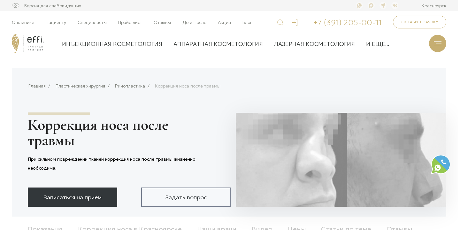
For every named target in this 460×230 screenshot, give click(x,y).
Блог (247, 22)
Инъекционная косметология (112, 43)
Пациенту (56, 22)
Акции (224, 22)
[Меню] (437, 43)
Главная (37, 85)
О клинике (23, 22)
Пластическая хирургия (80, 85)
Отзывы (162, 22)
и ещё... (377, 43)
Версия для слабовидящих (52, 5)
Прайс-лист (130, 22)
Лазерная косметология (314, 43)
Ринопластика (130, 85)
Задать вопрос (186, 196)
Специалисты (92, 22)
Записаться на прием (72, 196)
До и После (194, 22)
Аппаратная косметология (218, 43)
